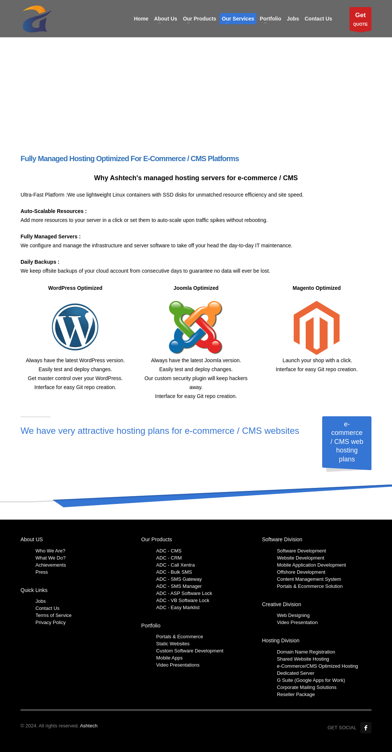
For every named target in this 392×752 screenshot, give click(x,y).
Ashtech (88, 725)
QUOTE (360, 21)
